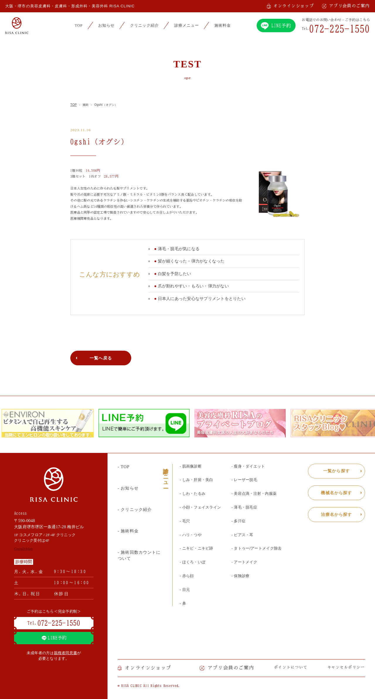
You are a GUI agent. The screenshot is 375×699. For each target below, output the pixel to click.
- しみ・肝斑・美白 (196, 480)
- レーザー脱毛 (244, 480)
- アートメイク (244, 562)
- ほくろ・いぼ (192, 562)
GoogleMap (23, 549)
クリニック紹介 (144, 25)
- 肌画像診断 (191, 466)
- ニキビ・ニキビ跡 (196, 548)
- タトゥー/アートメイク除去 (256, 548)
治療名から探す (336, 514)
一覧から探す (336, 470)
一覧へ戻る (101, 358)
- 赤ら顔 (187, 576)
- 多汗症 (238, 521)
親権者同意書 (65, 653)
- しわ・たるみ (192, 493)
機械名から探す (336, 492)
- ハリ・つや (191, 535)
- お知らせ (128, 488)
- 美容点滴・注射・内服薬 (254, 493)
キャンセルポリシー (346, 667)
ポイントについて (290, 667)
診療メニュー (186, 25)
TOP (79, 25)
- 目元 (185, 589)
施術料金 (222, 25)
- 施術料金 (128, 530)
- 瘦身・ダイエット (248, 466)
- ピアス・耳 (242, 535)
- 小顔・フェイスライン (200, 507)
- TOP (124, 466)
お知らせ (106, 25)
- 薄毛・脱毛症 (244, 507)
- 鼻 (183, 603)
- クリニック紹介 (135, 509)
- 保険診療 (240, 576)
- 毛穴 (185, 521)
